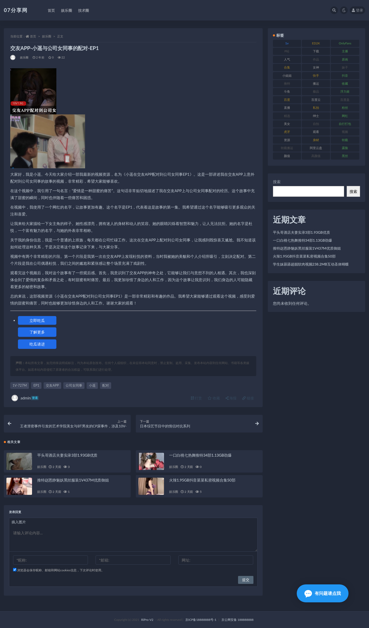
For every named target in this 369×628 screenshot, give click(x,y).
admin (25, 398)
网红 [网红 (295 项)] (345, 116)
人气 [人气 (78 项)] (287, 59)
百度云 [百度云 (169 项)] (316, 100)
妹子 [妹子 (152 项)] (345, 67)
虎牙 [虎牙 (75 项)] (287, 132)
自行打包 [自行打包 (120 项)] (345, 124)
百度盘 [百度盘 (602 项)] (345, 100)
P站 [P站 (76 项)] (286, 51)
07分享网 (16, 10)
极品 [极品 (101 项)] (316, 91)
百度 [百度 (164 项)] (287, 100)
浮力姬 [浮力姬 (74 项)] (345, 91)
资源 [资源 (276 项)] (287, 140)
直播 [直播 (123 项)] (287, 108)
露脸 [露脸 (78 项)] (345, 148)
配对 (105, 385)
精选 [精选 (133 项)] (287, 116)
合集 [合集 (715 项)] (287, 67)
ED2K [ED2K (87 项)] (316, 43)
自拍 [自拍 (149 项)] (316, 124)
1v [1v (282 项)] (287, 43)
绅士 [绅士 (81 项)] (316, 116)
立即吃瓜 (37, 320)
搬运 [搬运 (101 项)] (316, 83)
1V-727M (20, 385)
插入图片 (19, 522)
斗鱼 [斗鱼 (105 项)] (287, 91)
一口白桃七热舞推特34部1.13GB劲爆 (200, 455)
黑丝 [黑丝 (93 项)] (345, 156)
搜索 (277, 181)
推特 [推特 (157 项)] (287, 83)
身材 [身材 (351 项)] (316, 140)
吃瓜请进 (37, 344)
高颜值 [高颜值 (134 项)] (316, 156)
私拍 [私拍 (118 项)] (316, 108)
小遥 (92, 385)
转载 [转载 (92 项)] (345, 140)
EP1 (36, 385)
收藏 (214, 398)
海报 (231, 398)
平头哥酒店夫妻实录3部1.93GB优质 (67, 455)
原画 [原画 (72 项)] (345, 59)
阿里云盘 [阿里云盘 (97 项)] (316, 148)
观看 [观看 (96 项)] (316, 132)
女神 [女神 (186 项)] (316, 67)
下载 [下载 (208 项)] (316, 51)
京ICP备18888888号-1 (201, 620)
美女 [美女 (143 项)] (287, 124)
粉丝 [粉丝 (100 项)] (345, 108)
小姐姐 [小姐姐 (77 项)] (287, 75)
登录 (357, 10)
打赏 (196, 398)
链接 (248, 398)
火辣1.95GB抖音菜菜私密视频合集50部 (202, 480)
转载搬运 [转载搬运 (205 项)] (287, 148)
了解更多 (37, 332)
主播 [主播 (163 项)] (345, 51)
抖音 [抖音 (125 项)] (345, 75)
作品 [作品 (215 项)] (316, 59)
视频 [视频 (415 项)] (345, 132)
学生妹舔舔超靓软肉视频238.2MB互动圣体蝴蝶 (311, 264)
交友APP (52, 385)
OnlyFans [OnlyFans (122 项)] (345, 43)
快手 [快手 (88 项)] (316, 75)
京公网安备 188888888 (237, 620)
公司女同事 (74, 385)
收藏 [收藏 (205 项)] (345, 83)
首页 (33, 36)
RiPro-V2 (147, 620)
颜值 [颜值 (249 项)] (287, 156)
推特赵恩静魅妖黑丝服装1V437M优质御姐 (73, 480)
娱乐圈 (46, 36)
